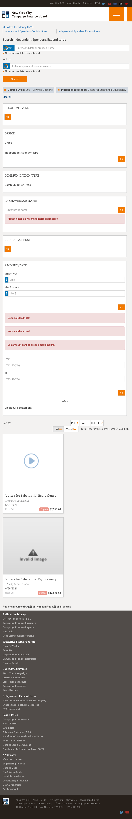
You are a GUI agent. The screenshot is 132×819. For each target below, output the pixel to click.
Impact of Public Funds (16, 654)
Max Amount (12, 287)
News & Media (73, 3)
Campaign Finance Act (16, 719)
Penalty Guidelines (14, 740)
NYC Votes (9, 755)
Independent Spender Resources (21, 704)
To (6, 372)
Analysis (8, 631)
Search (15, 79)
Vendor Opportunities (26, 803)
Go (7, 117)
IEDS (97, 3)
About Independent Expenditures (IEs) (24, 700)
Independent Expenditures (19, 696)
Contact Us (71, 800)
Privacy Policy (45, 803)
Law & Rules (10, 715)
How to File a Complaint (17, 744)
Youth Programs (12, 784)
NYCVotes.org (56, 800)
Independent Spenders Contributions (26, 31)
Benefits (7, 650)
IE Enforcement (11, 709)
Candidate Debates (13, 776)
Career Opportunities (89, 800)
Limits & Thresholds (14, 677)
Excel (85, 423)
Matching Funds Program (19, 641)
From (7, 359)
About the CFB (57, 3)
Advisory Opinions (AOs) (17, 732)
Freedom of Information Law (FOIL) (23, 749)
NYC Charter (10, 723)
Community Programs (15, 780)
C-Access (88, 3)
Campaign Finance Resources (19, 658)
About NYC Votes (12, 759)
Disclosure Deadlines (14, 681)
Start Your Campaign (15, 673)
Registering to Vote (14, 763)
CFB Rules (8, 727)
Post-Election (10, 690)
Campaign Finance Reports (18, 627)
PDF (74, 423)
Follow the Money (14, 614)
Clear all (7, 96)
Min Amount (11, 273)
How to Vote (10, 767)
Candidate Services (15, 669)
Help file (97, 423)
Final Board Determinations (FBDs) (23, 736)
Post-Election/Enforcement (18, 635)
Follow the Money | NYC (20, 27)
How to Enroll (11, 663)
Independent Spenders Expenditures (79, 31)
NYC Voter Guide (12, 772)
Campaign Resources (14, 686)
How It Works (11, 646)
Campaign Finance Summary (19, 623)
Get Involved (10, 789)
